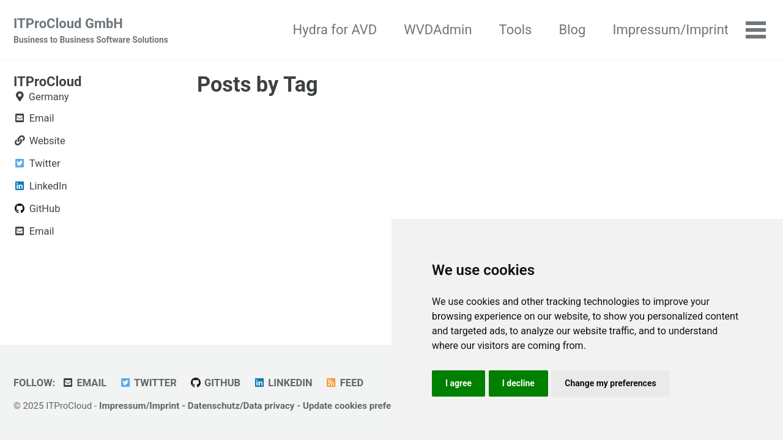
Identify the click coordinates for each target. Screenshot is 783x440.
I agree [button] (458, 383)
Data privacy (268, 405)
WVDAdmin (438, 29)
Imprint (164, 405)
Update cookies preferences (361, 405)
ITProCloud (47, 81)
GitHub (214, 383)
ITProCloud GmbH (90, 31)
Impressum (122, 405)
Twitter (148, 383)
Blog (571, 29)
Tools (515, 29)
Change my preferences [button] (610, 383)
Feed (344, 383)
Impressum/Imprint (670, 29)
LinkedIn (283, 383)
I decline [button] (518, 383)
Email (84, 383)
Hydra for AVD (335, 29)
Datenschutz (214, 405)
